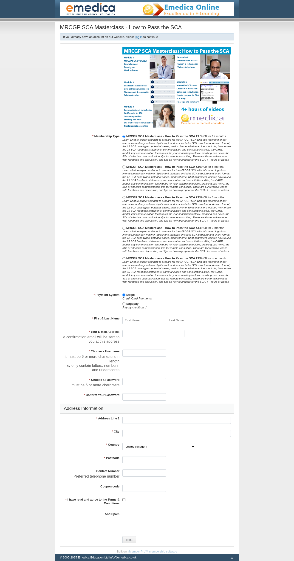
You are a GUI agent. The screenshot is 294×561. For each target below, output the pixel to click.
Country (113, 444)
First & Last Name (105, 318)
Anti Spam (112, 514)
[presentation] (157, 521)
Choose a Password (104, 380)
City (115, 431)
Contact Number (107, 471)
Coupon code (109, 486)
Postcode (111, 458)
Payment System (106, 294)
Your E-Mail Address (104, 331)
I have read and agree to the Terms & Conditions (92, 501)
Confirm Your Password (102, 395)
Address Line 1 (107, 418)
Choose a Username (104, 351)
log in (138, 37)
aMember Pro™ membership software (152, 551)
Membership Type (105, 136)
